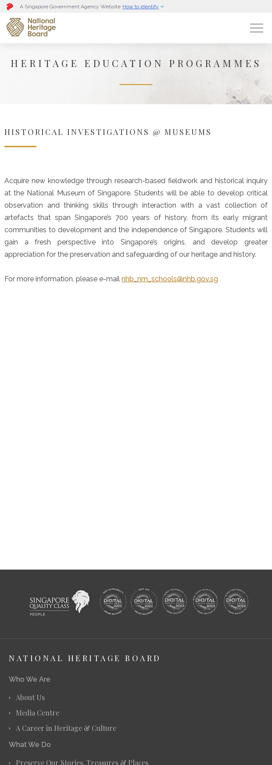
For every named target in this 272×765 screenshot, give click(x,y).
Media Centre (37, 712)
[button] (64, 6)
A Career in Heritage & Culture (66, 728)
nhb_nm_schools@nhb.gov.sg (170, 279)
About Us (30, 697)
